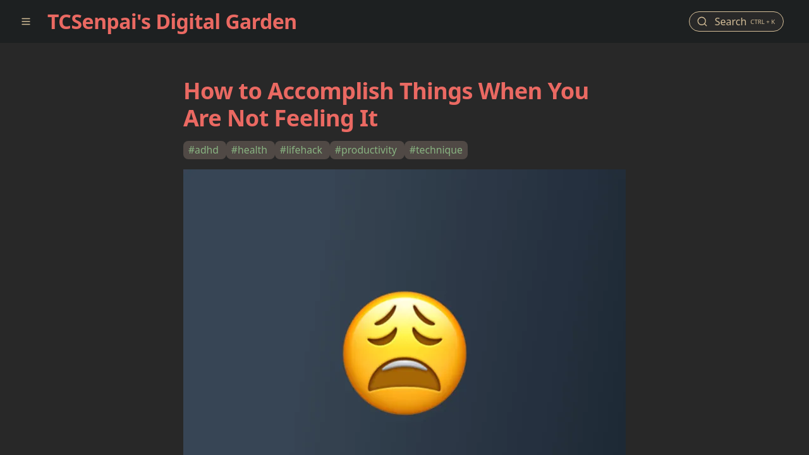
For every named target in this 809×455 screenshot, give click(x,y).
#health (250, 150)
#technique (436, 150)
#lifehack (302, 150)
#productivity (367, 150)
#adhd (204, 150)
